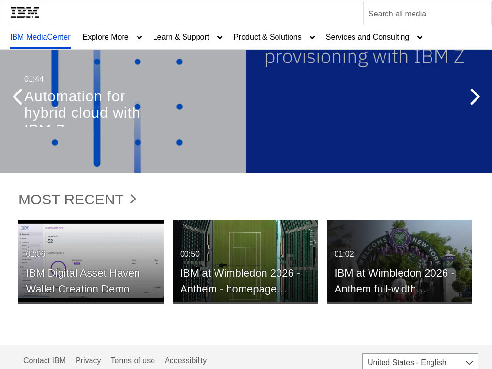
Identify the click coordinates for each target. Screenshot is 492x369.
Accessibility (186, 360)
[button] (17, 98)
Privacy (88, 360)
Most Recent (77, 199)
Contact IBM (44, 360)
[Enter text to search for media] (417, 14)
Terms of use (132, 360)
